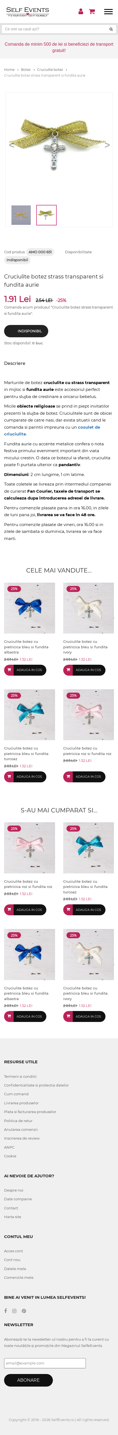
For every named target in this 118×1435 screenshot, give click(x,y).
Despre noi (13, 1190)
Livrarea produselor (21, 1103)
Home (11, 70)
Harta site (12, 1217)
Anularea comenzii (21, 1129)
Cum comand (16, 1094)
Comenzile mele (19, 1277)
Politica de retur (18, 1121)
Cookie (10, 1156)
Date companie (18, 1199)
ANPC (9, 1147)
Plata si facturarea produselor (30, 1111)
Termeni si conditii (20, 1076)
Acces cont (13, 1251)
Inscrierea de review (22, 1138)
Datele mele (15, 1268)
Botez (28, 70)
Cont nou (12, 1259)
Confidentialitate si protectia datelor (36, 1085)
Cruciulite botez (52, 70)
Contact (11, 1208)
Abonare (28, 1380)
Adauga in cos (29, 670)
